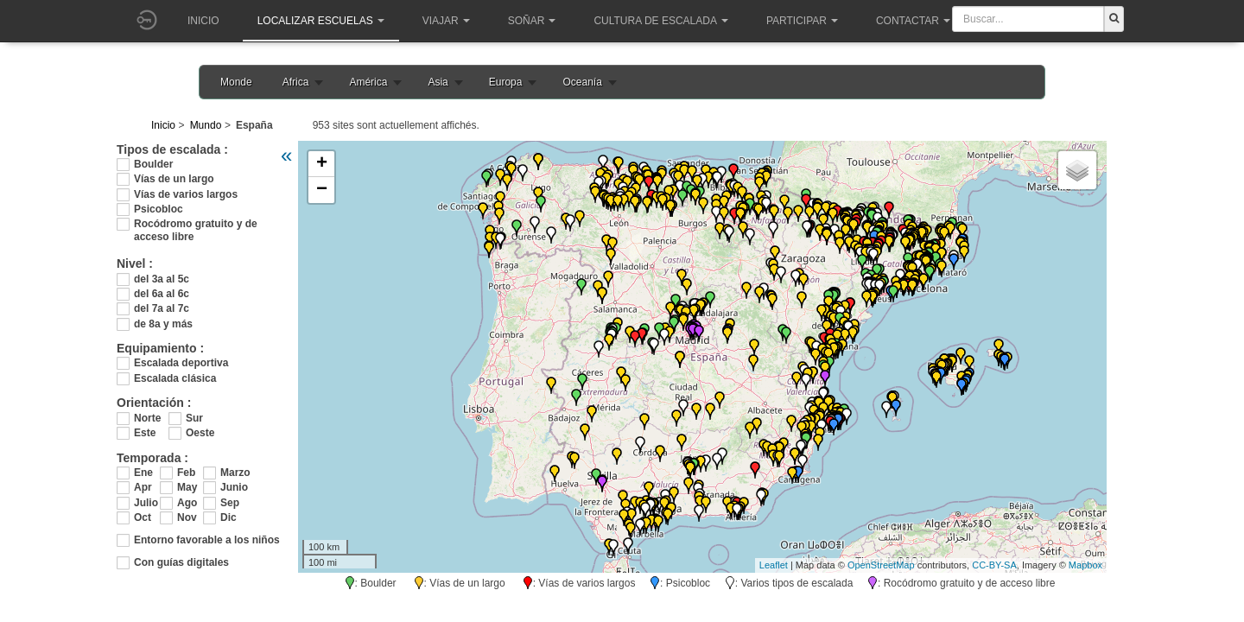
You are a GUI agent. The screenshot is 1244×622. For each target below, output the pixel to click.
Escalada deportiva (181, 363)
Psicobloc (158, 209)
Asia (437, 82)
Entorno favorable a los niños (207, 540)
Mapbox (1085, 565)
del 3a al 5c (161, 279)
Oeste (200, 433)
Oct (142, 517)
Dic (228, 517)
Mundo (206, 125)
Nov (187, 517)
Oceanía (581, 82)
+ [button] (321, 164)
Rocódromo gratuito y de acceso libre (195, 224)
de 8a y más (163, 324)
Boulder (153, 164)
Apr (143, 487)
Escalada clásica (175, 378)
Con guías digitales (181, 562)
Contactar (913, 21)
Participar (802, 21)
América (368, 82)
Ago (187, 503)
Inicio (203, 21)
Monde (236, 82)
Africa (295, 82)
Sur (194, 418)
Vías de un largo (174, 179)
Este (145, 433)
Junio (233, 487)
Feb (186, 472)
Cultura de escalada (660, 21)
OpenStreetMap (881, 565)
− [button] (321, 190)
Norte (147, 418)
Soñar (532, 21)
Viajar (446, 21)
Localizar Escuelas (320, 21)
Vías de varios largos (186, 194)
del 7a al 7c (161, 308)
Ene (143, 472)
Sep (229, 503)
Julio (146, 503)
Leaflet (773, 565)
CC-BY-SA (994, 565)
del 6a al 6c (161, 294)
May (187, 487)
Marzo (233, 472)
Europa (506, 82)
